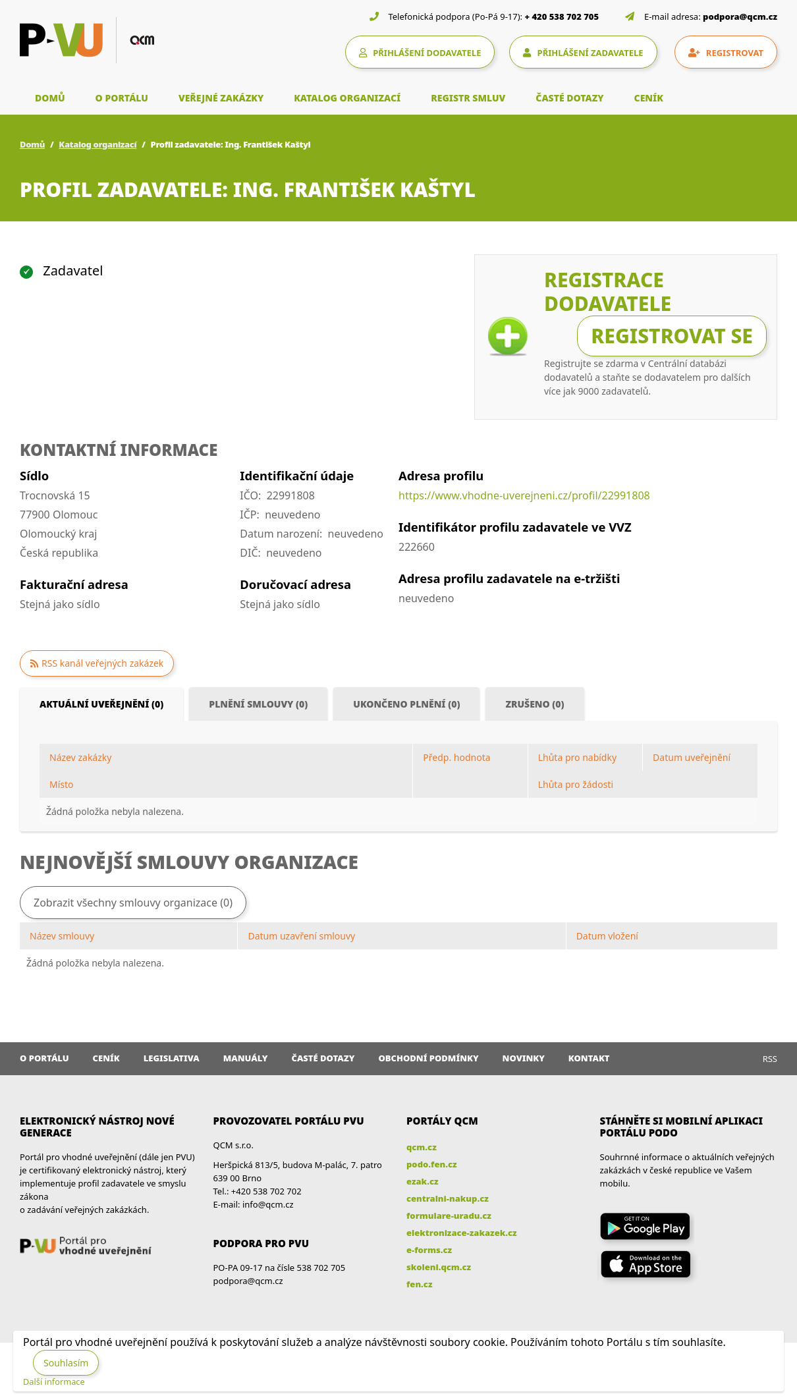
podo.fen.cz (431, 1164)
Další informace (54, 1381)
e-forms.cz (429, 1250)
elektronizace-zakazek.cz (461, 1233)
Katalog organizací (97, 144)
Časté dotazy (322, 1058)
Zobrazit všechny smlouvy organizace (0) (133, 902)
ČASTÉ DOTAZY (569, 98)
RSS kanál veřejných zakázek (102, 663)
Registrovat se (672, 335)
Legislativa (172, 1058)
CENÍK (648, 98)
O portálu (44, 1058)
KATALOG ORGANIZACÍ (347, 98)
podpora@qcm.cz (740, 16)
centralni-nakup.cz (447, 1198)
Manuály (245, 1058)
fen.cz (419, 1284)
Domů (32, 144)
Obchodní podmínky (428, 1058)
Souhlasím (65, 1362)
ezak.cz (422, 1181)
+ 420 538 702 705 (562, 16)
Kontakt (589, 1058)
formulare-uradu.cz (448, 1215)
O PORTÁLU (122, 98)
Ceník (106, 1058)
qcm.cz (421, 1147)
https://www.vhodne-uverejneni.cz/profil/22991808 (524, 495)
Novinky (524, 1058)
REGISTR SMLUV (468, 98)
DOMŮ (50, 98)
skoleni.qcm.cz (438, 1267)
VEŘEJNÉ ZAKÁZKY (221, 98)
